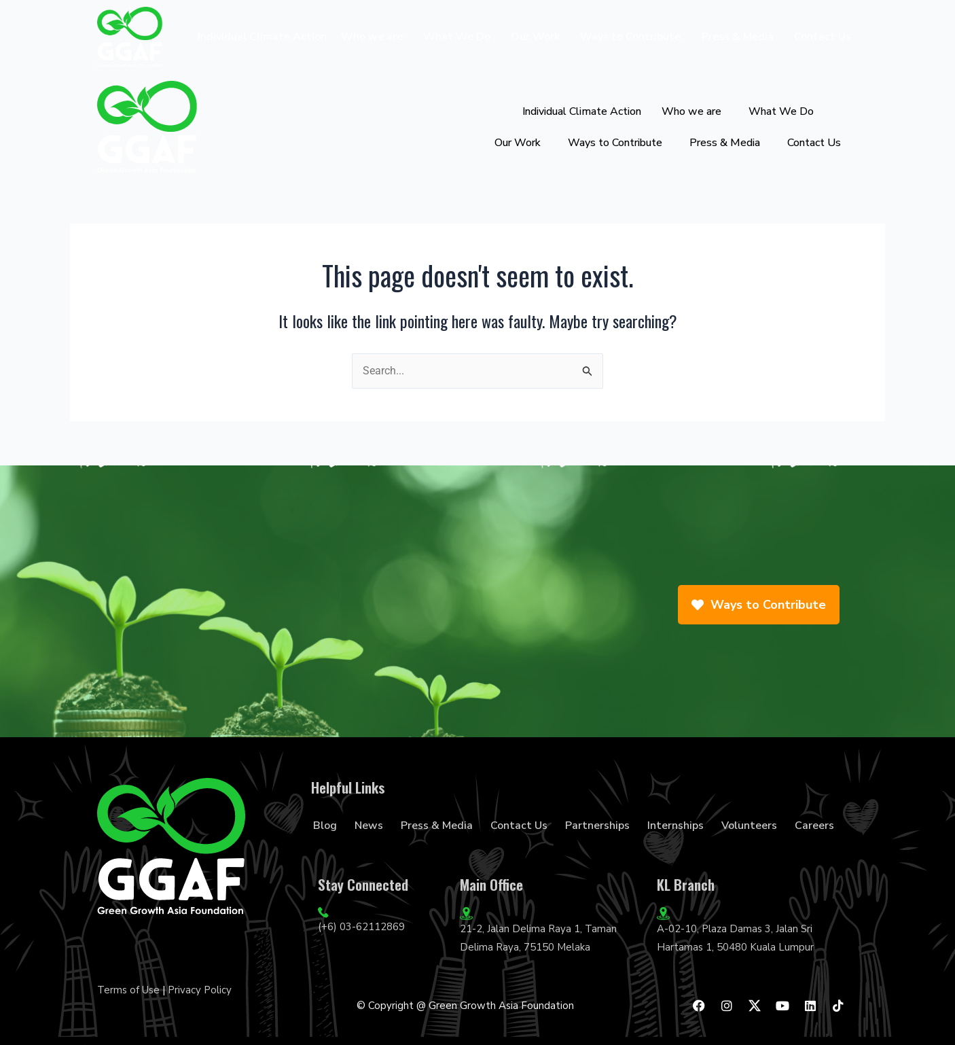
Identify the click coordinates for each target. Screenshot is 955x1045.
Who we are (372, 36)
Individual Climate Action (262, 36)
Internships (675, 825)
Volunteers (749, 825)
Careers (814, 825)
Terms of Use (128, 990)
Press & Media (738, 36)
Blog (325, 825)
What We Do (456, 36)
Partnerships (597, 825)
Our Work (535, 36)
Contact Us (822, 36)
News (369, 825)
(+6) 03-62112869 (361, 927)
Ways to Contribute (630, 36)
